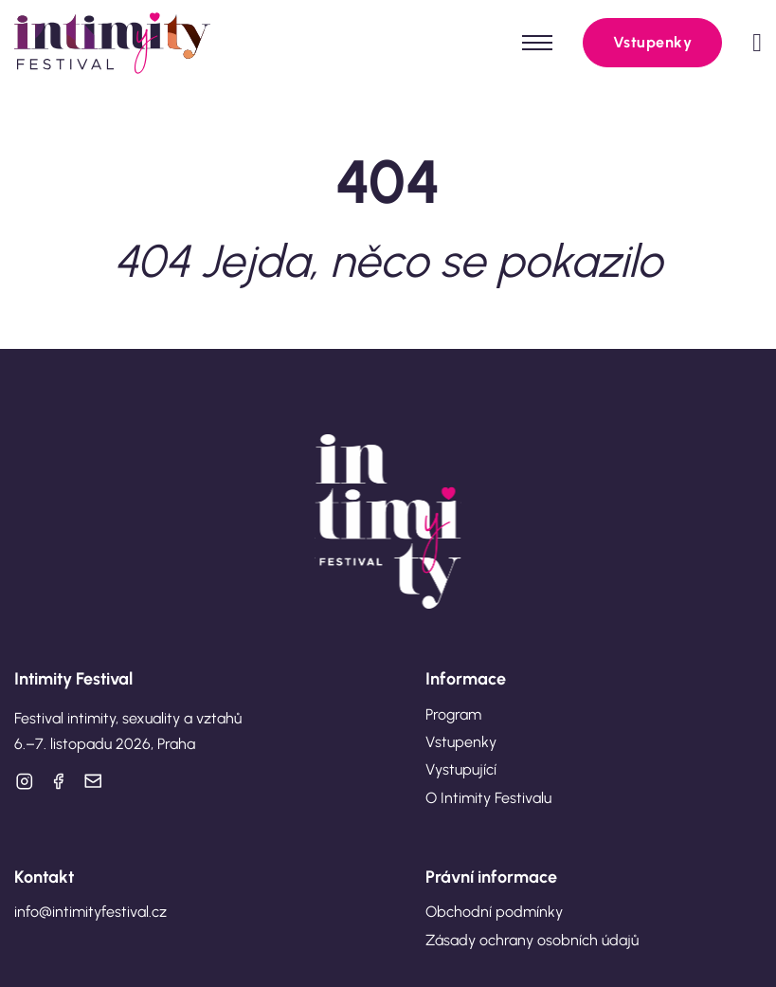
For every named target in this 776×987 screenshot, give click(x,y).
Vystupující (460, 769)
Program (453, 714)
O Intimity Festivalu (488, 798)
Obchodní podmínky (494, 912)
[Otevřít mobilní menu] (537, 42)
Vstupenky (653, 42)
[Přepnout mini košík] (757, 43)
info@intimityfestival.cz (90, 912)
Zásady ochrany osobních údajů (532, 940)
